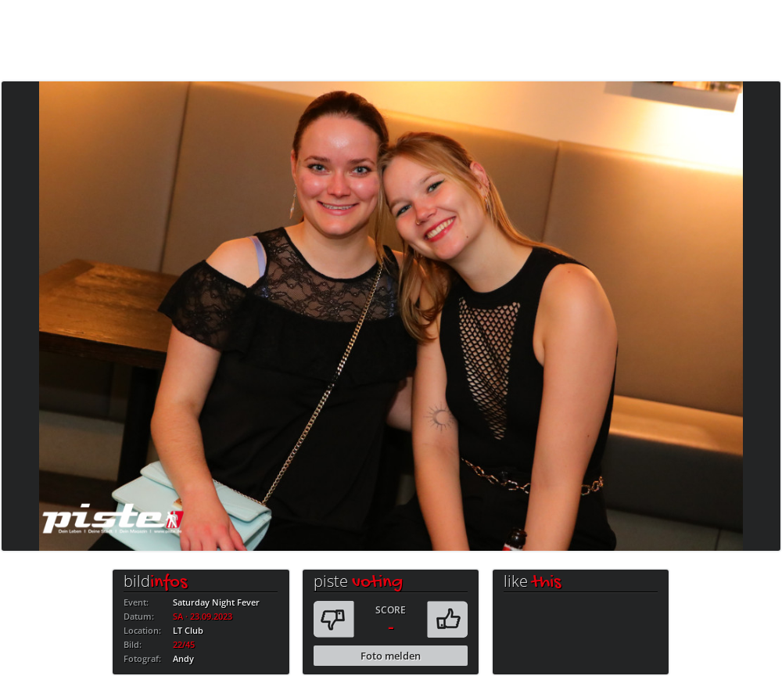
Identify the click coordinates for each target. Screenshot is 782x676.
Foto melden (391, 656)
